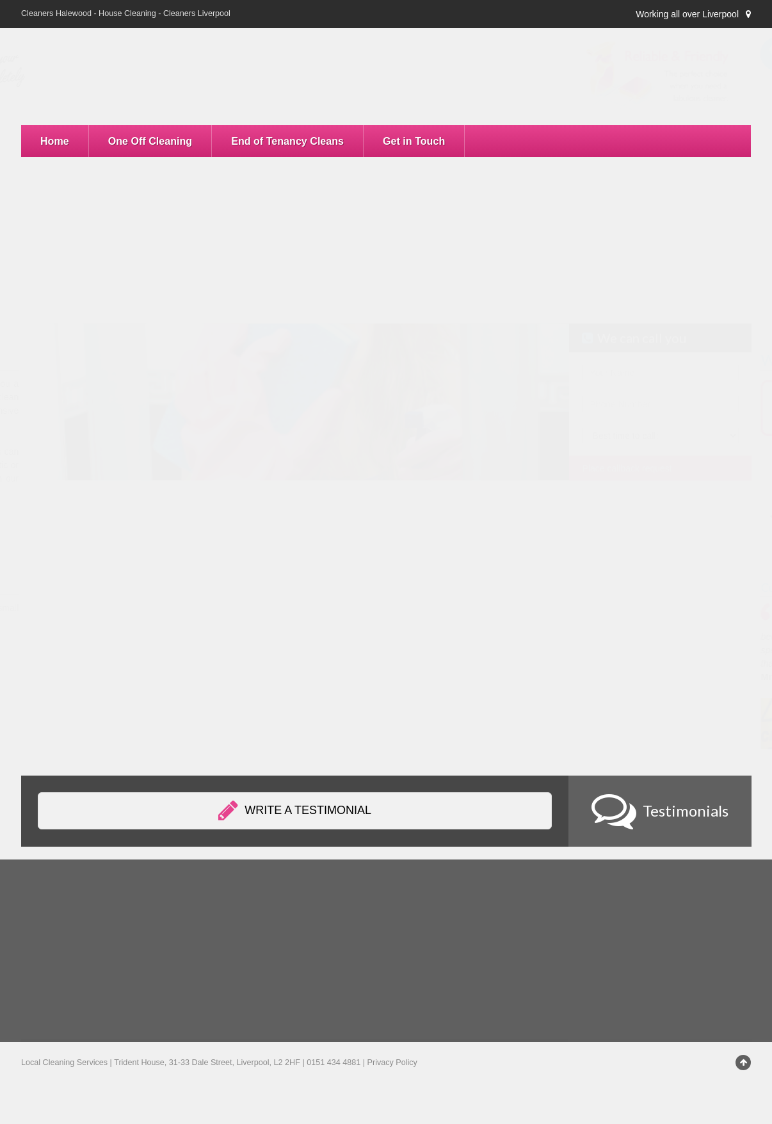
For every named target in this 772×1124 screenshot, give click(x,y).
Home (54, 141)
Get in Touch (414, 141)
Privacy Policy (392, 1062)
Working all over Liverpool (687, 14)
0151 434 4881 (659, 103)
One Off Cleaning (150, 141)
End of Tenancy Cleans (287, 141)
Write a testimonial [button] (294, 810)
